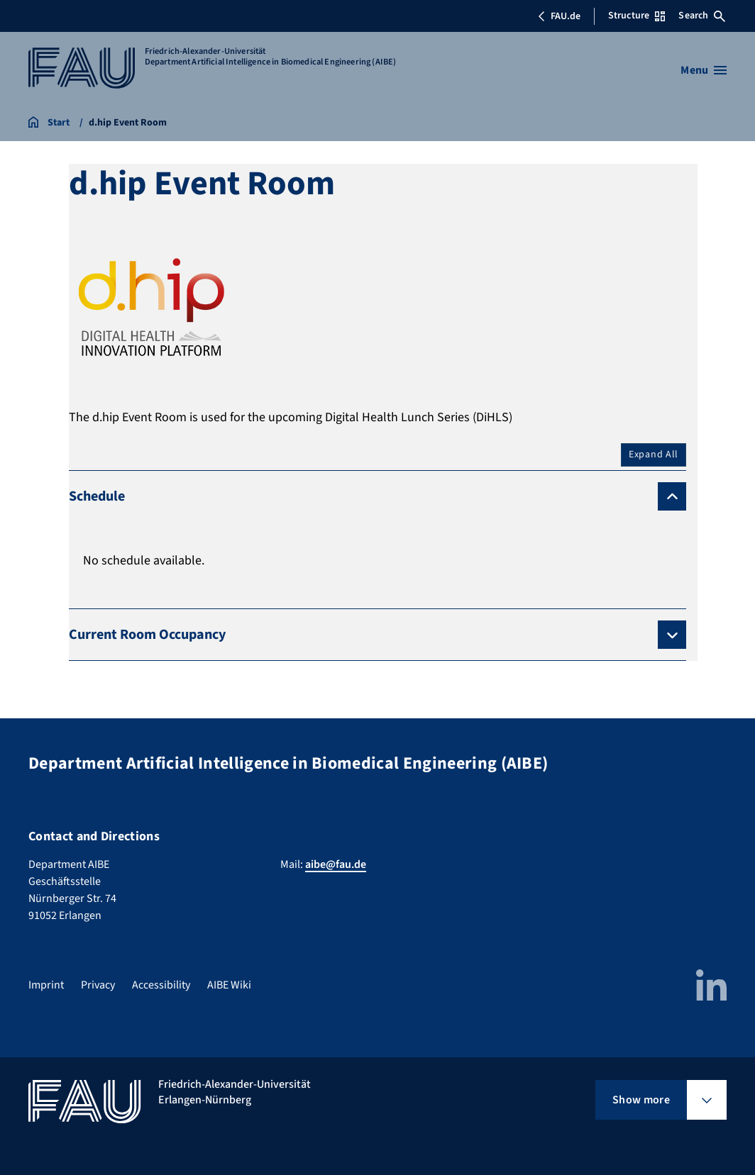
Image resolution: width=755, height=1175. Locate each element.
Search (701, 16)
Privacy (98, 985)
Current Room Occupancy (147, 635)
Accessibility (161, 985)
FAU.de (559, 16)
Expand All (653, 454)
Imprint (46, 985)
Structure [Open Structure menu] (636, 16)
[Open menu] (703, 70)
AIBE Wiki (229, 985)
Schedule (97, 496)
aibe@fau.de (335, 864)
